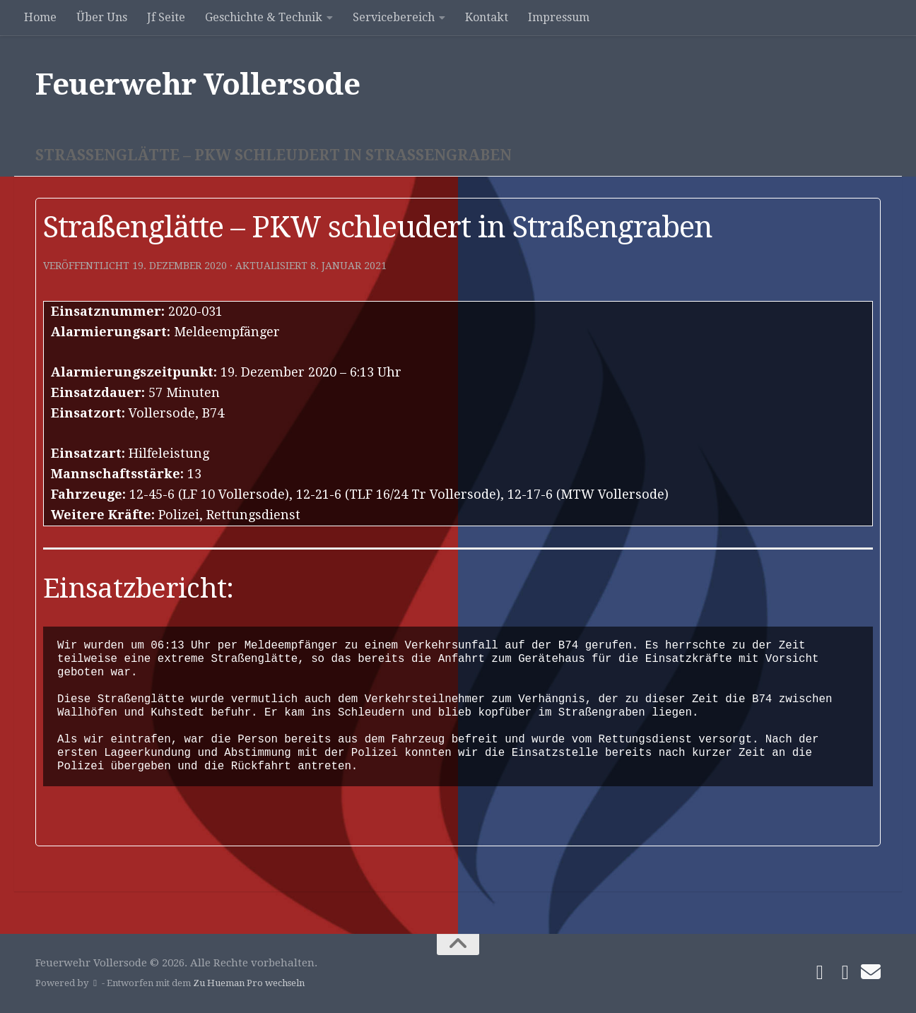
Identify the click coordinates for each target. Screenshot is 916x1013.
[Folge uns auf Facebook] (820, 973)
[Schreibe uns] (871, 972)
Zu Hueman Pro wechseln (249, 983)
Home (40, 17)
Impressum (558, 17)
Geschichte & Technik (263, 17)
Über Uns (101, 17)
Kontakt (486, 17)
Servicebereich (394, 17)
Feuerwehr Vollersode (197, 84)
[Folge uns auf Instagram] (845, 973)
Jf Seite (166, 17)
